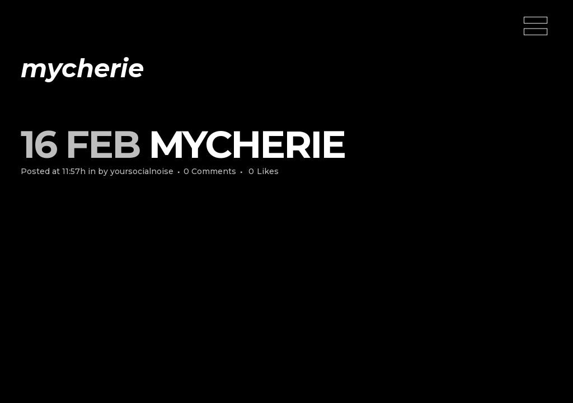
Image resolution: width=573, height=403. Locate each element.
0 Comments (210, 171)
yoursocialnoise (141, 171)
